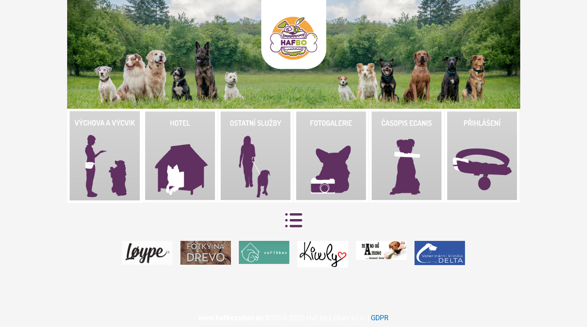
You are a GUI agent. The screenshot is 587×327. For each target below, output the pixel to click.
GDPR (380, 318)
